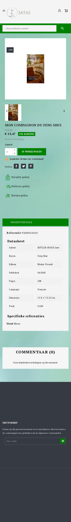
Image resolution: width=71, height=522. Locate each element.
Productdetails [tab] (21, 222)
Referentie (14, 233)
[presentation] (30, 453)
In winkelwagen (32, 151)
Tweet (23, 166)
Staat (10, 323)
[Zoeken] (35, 28)
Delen (16, 166)
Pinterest (30, 166)
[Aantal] (9, 151)
